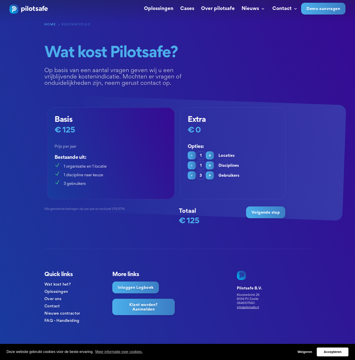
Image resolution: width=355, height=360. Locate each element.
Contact (285, 8)
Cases (187, 8)
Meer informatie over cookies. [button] (119, 352)
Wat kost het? (57, 284)
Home (50, 24)
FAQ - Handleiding (61, 320)
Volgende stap (266, 212)
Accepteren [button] (332, 352)
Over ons (52, 298)
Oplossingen (158, 8)
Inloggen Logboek (136, 287)
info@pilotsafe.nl (248, 307)
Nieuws (254, 8)
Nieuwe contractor (62, 313)
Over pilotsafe (218, 8)
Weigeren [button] (304, 352)
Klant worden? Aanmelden (143, 306)
